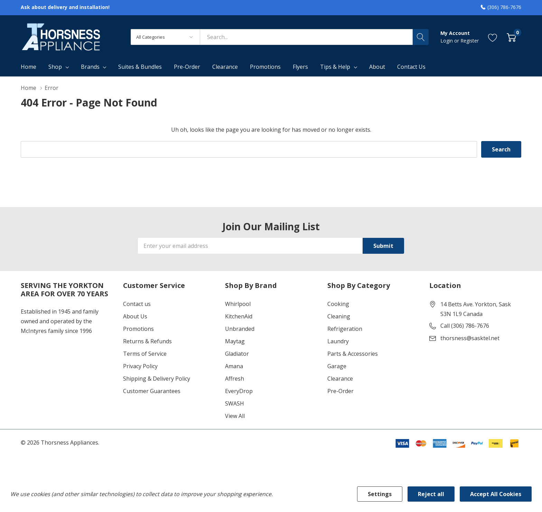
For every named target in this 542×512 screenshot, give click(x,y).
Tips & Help (335, 66)
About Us (135, 316)
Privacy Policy (140, 366)
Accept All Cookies (495, 494)
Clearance (340, 378)
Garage (336, 366)
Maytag (235, 341)
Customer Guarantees (151, 391)
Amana (234, 366)
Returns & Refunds (147, 341)
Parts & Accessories (352, 353)
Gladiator (237, 353)
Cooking (338, 304)
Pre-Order (340, 391)
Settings (380, 494)
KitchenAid (238, 316)
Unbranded (239, 329)
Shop (55, 66)
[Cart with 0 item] (511, 37)
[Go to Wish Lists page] (492, 37)
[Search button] (421, 37)
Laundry (338, 341)
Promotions (138, 329)
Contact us (137, 304)
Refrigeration (344, 329)
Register (469, 40)
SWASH (234, 403)
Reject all (431, 494)
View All (235, 416)
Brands (90, 66)
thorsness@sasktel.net (469, 338)
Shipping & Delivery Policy (156, 378)
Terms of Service (145, 353)
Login (447, 40)
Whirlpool (238, 304)
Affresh (234, 378)
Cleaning (338, 316)
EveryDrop (239, 391)
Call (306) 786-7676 (464, 325)
